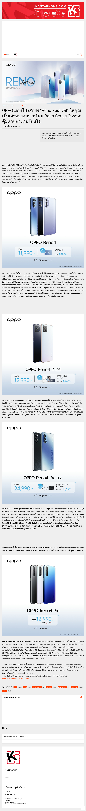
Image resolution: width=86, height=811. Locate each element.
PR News (23, 106)
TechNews (13, 106)
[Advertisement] (43, 35)
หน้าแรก (7, 778)
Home (4, 106)
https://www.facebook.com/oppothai (15, 679)
